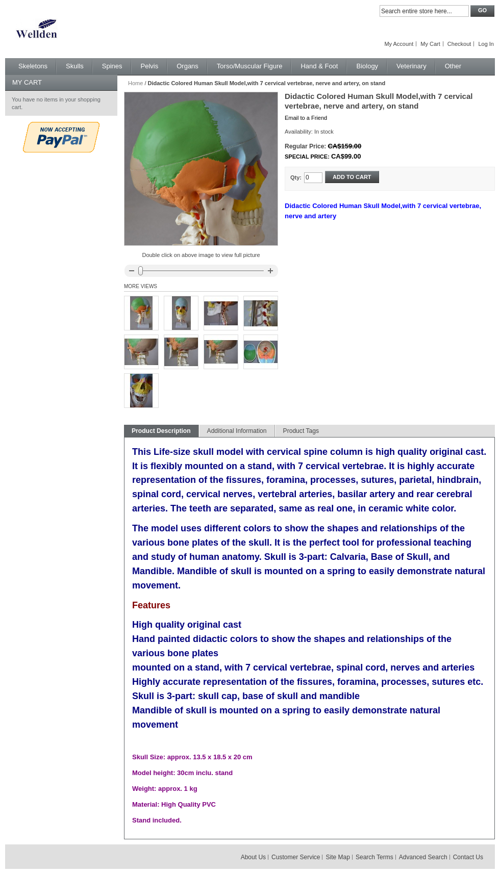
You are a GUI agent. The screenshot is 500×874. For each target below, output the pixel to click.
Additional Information (237, 430)
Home (135, 83)
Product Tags (301, 430)
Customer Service (295, 857)
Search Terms (374, 857)
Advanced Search (423, 857)
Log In (486, 44)
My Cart (430, 44)
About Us (253, 857)
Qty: (296, 177)
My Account (398, 44)
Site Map (338, 857)
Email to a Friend (306, 118)
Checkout (459, 44)
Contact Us (468, 857)
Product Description (161, 430)
